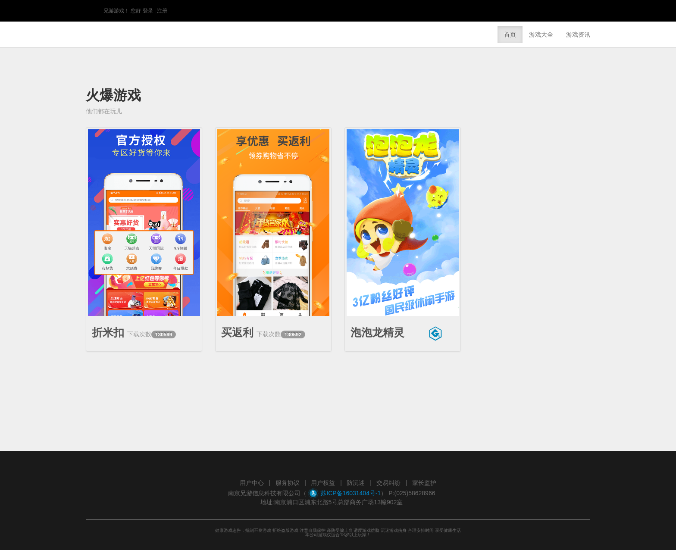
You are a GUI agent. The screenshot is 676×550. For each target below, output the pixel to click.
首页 (510, 34)
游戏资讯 (578, 34)
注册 (162, 11)
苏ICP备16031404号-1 (350, 493)
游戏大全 (541, 34)
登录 (148, 11)
